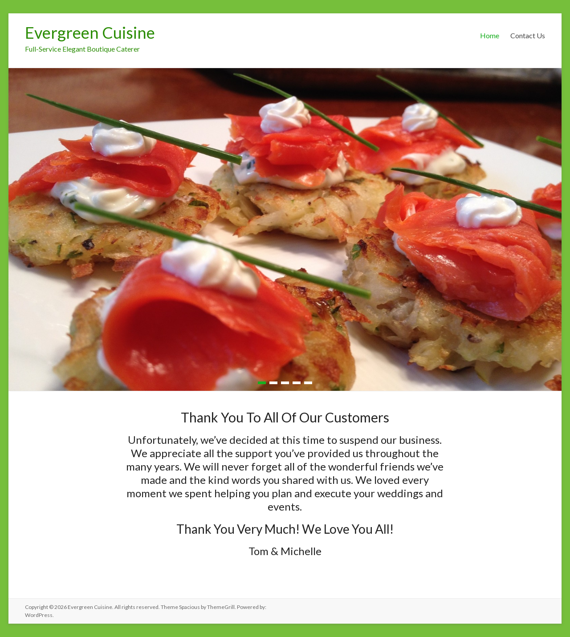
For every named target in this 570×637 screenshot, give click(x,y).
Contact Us (527, 35)
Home (489, 35)
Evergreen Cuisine (90, 32)
